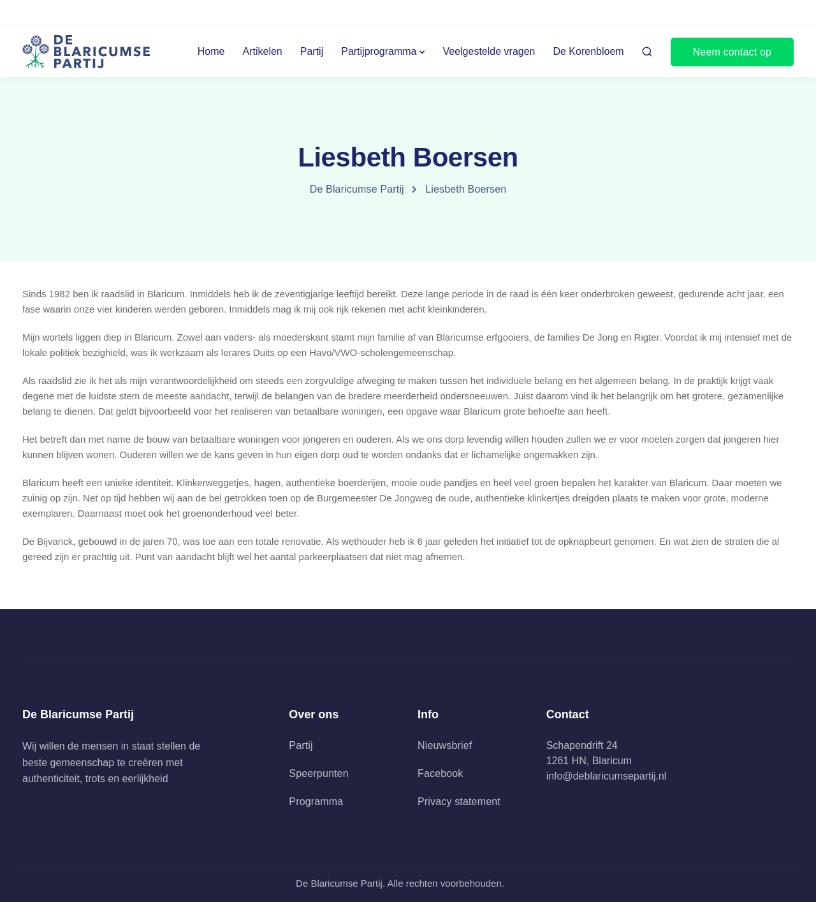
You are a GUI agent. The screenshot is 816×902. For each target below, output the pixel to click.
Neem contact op (732, 52)
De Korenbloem (588, 51)
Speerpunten (318, 773)
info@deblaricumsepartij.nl (606, 776)
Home (211, 51)
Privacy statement (459, 801)
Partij (311, 51)
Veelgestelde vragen (488, 51)
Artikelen (262, 51)
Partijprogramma (378, 51)
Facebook (440, 773)
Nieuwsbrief (445, 745)
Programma (316, 801)
